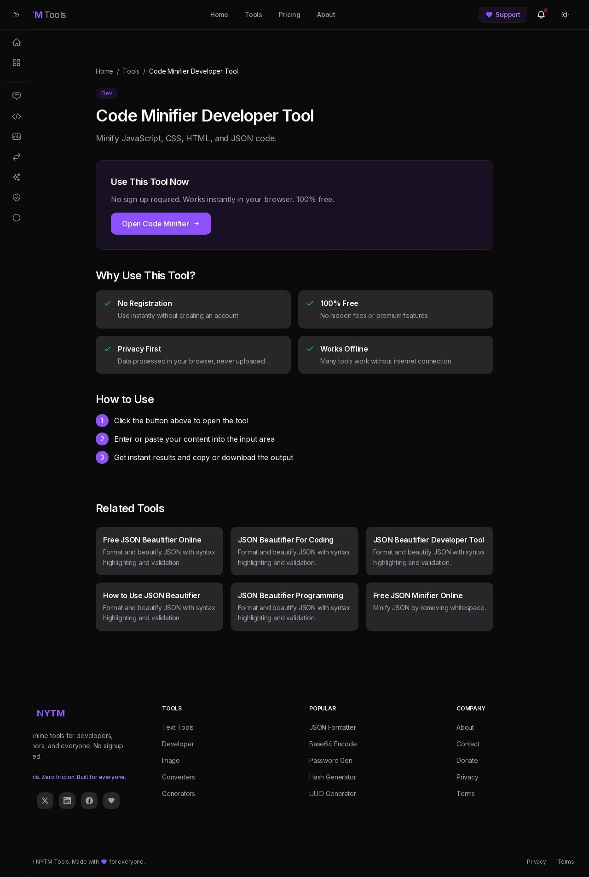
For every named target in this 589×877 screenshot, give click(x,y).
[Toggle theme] (565, 15)
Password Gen (330, 760)
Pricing (289, 14)
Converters (178, 777)
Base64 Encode (333, 744)
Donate (467, 760)
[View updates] (541, 15)
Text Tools (178, 727)
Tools (253, 14)
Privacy (467, 777)
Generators (178, 793)
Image (171, 760)
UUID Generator (332, 793)
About (326, 14)
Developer (178, 744)
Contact (467, 744)
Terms (465, 793)
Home (219, 14)
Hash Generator (332, 777)
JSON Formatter (332, 727)
